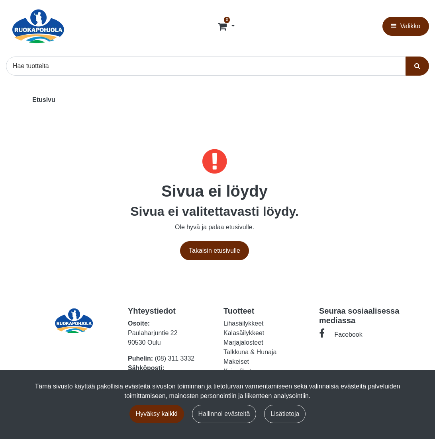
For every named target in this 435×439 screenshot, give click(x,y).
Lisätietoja (284, 413)
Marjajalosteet (243, 342)
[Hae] (206, 66)
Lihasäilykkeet (243, 323)
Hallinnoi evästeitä (224, 413)
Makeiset (236, 361)
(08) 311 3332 (175, 358)
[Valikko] (405, 26)
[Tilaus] (223, 26)
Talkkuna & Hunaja (249, 352)
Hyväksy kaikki (157, 413)
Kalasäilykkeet (243, 333)
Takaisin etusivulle (214, 250)
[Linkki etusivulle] (38, 26)
